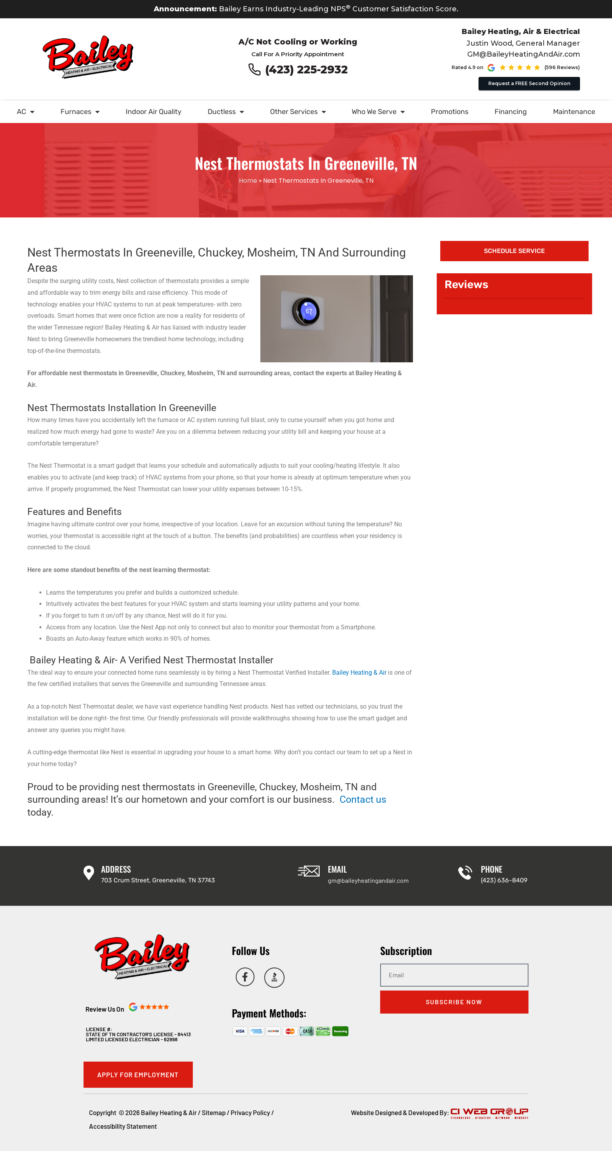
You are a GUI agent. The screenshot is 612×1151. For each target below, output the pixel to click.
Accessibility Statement (123, 1126)
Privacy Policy (250, 1112)
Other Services (298, 111)
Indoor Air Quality (153, 111)
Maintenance (574, 111)
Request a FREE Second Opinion (529, 83)
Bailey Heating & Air (359, 672)
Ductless (226, 111)
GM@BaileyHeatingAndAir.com (523, 54)
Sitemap (214, 1112)
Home (248, 180)
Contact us (363, 799)
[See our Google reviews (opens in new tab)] (534, 67)
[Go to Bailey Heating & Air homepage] (88, 57)
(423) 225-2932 (307, 69)
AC (25, 111)
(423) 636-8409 (504, 880)
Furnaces (80, 111)
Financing (511, 111)
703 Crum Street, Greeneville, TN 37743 (158, 880)
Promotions (449, 111)
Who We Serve (378, 111)
